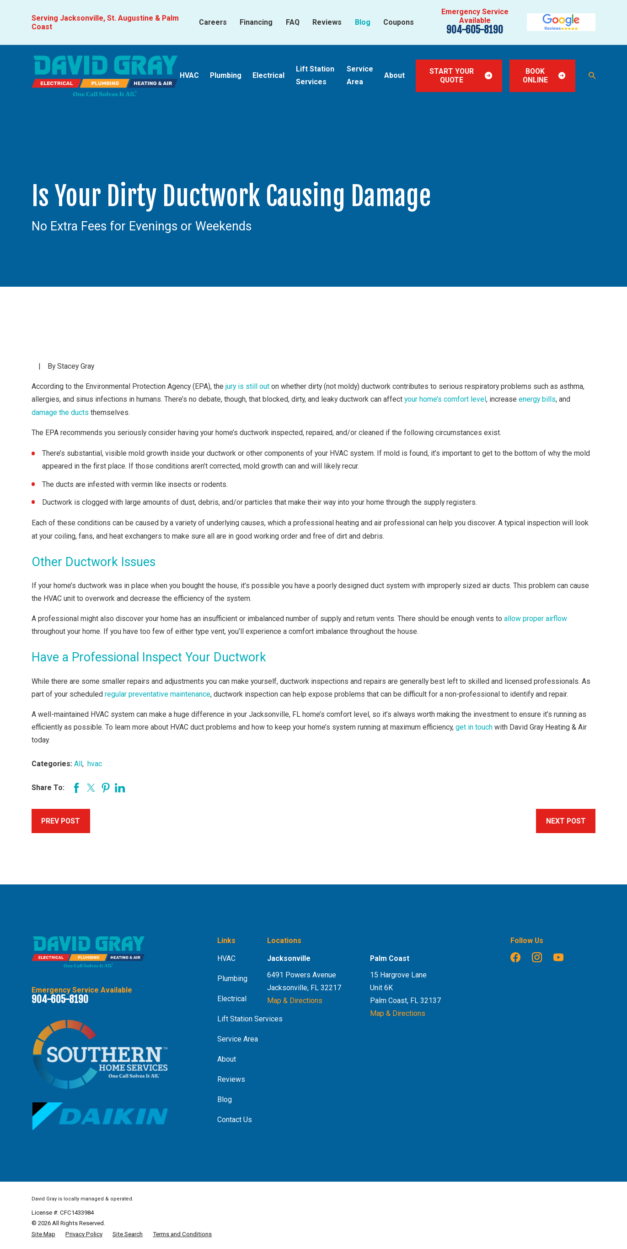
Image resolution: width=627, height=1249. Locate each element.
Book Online (544, 75)
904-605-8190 (474, 30)
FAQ (293, 22)
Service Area (237, 1039)
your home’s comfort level (445, 399)
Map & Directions (294, 1000)
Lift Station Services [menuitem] (315, 75)
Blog (362, 22)
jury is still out (247, 386)
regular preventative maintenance (157, 694)
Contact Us (234, 1119)
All (78, 763)
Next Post (566, 821)
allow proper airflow (535, 618)
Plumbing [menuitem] (225, 75)
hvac (94, 763)
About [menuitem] (394, 75)
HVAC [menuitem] (189, 75)
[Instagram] (537, 957)
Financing (256, 22)
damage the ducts (60, 412)
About (226, 1059)
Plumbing (232, 978)
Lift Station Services (250, 1018)
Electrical (232, 998)
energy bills (537, 399)
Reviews (327, 22)
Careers (213, 22)
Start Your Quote (460, 75)
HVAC (226, 958)
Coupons (398, 22)
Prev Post (60, 821)
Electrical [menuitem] (268, 75)
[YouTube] (558, 957)
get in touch (474, 727)
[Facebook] (515, 957)
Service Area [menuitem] (360, 75)
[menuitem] (43, 1234)
